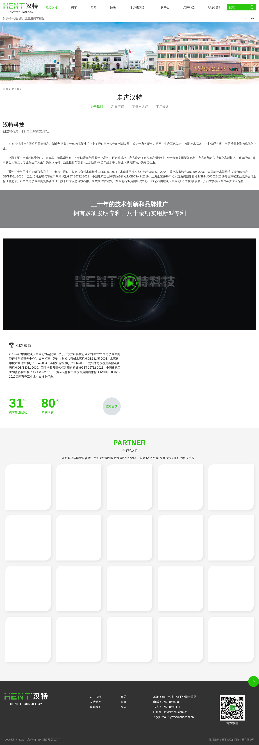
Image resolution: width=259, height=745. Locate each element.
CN (245, 18)
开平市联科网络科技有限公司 (238, 739)
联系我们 (214, 7)
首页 (5, 89)
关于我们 (16, 89)
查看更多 (111, 406)
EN (252, 18)
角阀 (93, 7)
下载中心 (163, 7)
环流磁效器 (137, 7)
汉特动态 (189, 7)
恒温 (113, 7)
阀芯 (74, 7)
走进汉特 (51, 7)
